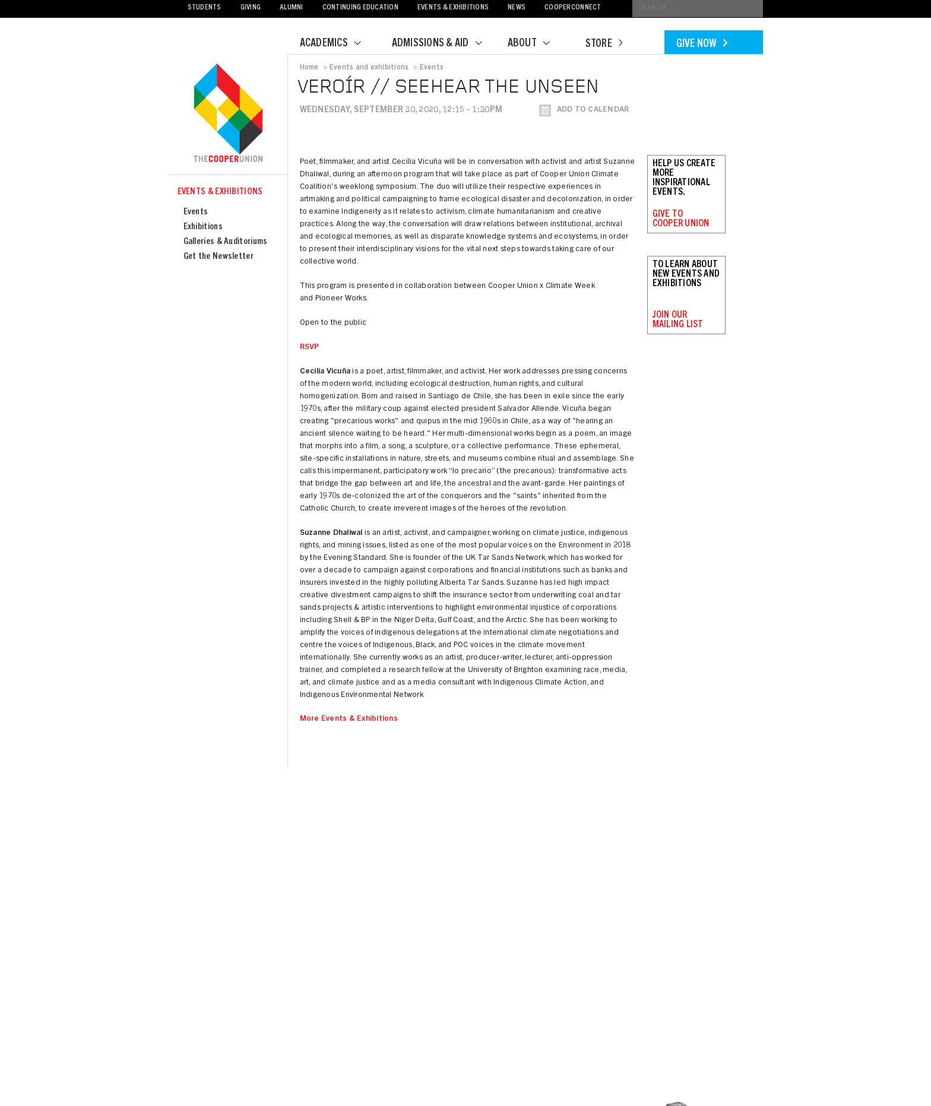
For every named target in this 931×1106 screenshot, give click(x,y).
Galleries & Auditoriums (225, 241)
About (536, 44)
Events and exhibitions (369, 67)
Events (195, 212)
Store (603, 44)
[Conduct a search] (697, 8)
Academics (338, 44)
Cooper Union (228, 114)
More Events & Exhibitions (349, 719)
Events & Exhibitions (453, 8)
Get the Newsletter (218, 256)
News (516, 8)
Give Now (701, 44)
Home (309, 67)
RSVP (309, 347)
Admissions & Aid (444, 44)
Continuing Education (360, 8)
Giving (250, 8)
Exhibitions (203, 227)
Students (204, 8)
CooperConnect (572, 8)
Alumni (291, 8)
